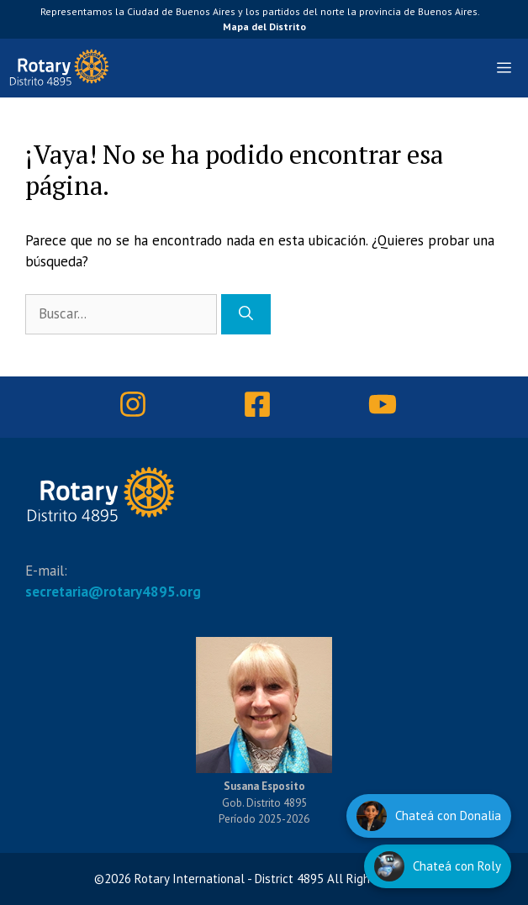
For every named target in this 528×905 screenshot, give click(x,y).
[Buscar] (246, 314)
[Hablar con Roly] (437, 866)
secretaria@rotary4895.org (113, 591)
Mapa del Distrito (264, 26)
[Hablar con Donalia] (428, 816)
